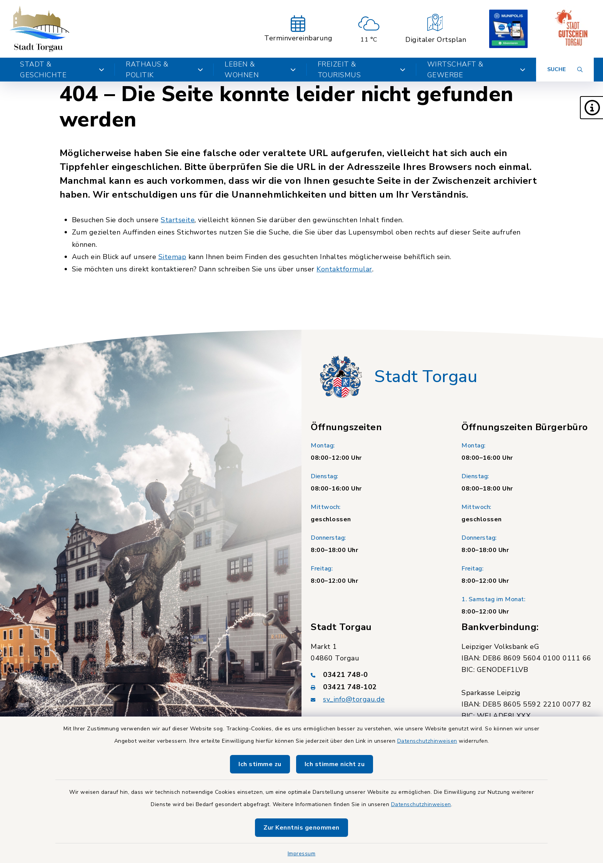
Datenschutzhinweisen (427, 741)
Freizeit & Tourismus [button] (362, 70)
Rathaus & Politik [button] (164, 70)
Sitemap (172, 256)
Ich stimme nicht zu (335, 764)
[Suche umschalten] (565, 69)
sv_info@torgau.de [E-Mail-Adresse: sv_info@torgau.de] (354, 699)
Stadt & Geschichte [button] (62, 70)
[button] (591, 107)
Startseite (178, 219)
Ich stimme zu (260, 764)
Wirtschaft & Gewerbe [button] (476, 70)
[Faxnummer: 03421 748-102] (377, 687)
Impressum (302, 853)
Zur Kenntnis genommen (301, 827)
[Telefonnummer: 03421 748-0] (377, 674)
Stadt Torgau (425, 376)
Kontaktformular (344, 269)
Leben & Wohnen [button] (260, 70)
